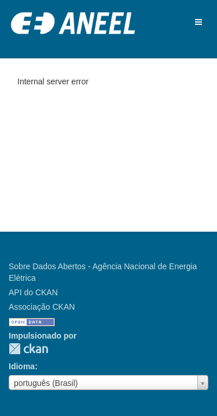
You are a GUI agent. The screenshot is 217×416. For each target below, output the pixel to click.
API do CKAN (33, 292)
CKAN (28, 349)
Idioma (22, 366)
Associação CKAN (42, 306)
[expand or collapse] (198, 22)
